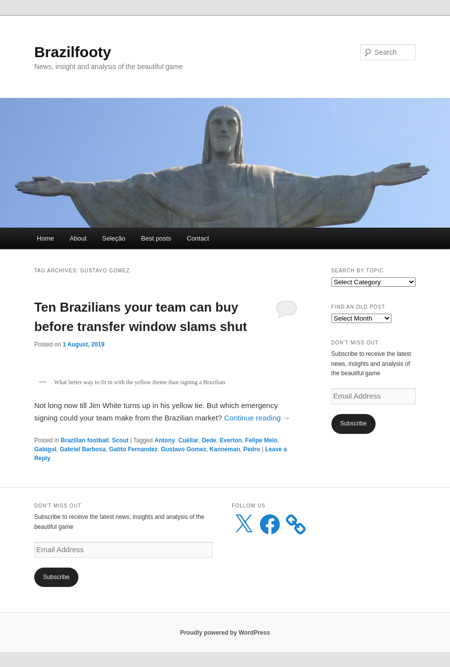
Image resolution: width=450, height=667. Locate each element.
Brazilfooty (72, 52)
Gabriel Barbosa (83, 449)
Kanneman (224, 449)
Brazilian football (85, 440)
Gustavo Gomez (183, 449)
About (77, 238)
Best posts (156, 238)
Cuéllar (188, 440)
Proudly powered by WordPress (225, 632)
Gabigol (45, 449)
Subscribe (353, 423)
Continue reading (257, 418)
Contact (198, 238)
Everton (231, 440)
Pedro (251, 449)
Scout (120, 440)
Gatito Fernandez (133, 449)
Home (45, 238)
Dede (209, 440)
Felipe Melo (261, 440)
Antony (164, 440)
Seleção (114, 238)
